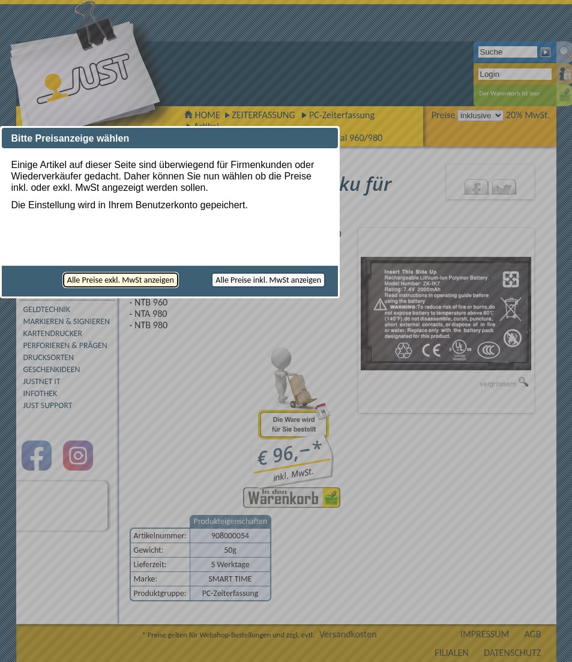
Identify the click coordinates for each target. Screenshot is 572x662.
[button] (120, 279)
